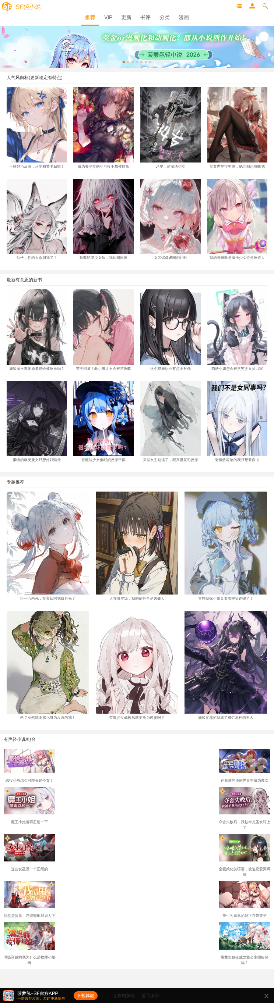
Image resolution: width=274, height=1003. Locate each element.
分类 (164, 17)
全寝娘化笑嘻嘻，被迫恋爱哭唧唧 (244, 869)
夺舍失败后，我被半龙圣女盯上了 (244, 822)
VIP (108, 17)
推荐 (90, 17)
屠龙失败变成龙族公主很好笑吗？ (244, 957)
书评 (145, 17)
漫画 (184, 17)
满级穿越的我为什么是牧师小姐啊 (29, 957)
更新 (126, 17)
